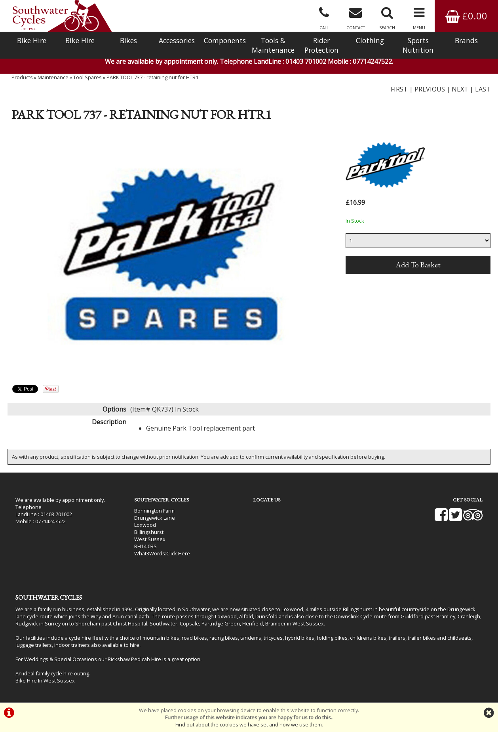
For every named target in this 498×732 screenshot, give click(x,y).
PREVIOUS (429, 89)
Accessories (177, 40)
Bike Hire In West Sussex (45, 680)
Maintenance (53, 77)
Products (22, 77)
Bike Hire (31, 40)
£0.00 (466, 15)
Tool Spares (87, 77)
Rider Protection (321, 45)
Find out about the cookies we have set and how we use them (248, 724)
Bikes (128, 40)
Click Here (178, 553)
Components (225, 40)
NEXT (460, 89)
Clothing (370, 40)
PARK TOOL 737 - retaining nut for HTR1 (152, 77)
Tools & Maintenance (273, 45)
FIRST (399, 89)
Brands (466, 40)
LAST (482, 89)
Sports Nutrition (418, 45)
